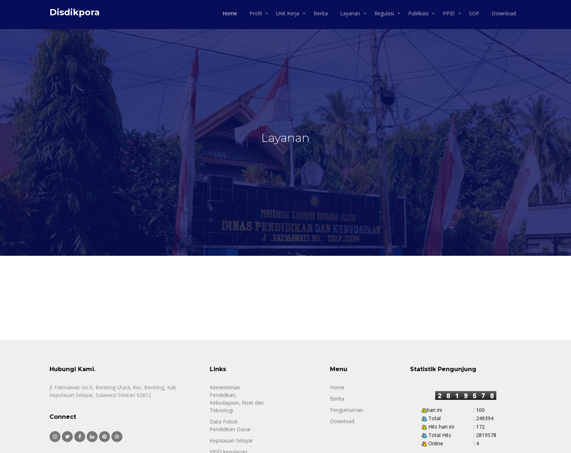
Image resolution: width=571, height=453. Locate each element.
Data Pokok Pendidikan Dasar (230, 425)
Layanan (350, 13)
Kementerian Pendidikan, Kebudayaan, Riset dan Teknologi (237, 399)
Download (504, 13)
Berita (321, 13)
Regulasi (384, 13)
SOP (474, 13)
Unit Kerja (287, 13)
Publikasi (418, 13)
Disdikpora (75, 12)
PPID (449, 13)
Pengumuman (346, 409)
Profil (255, 13)
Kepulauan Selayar (231, 440)
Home (230, 13)
